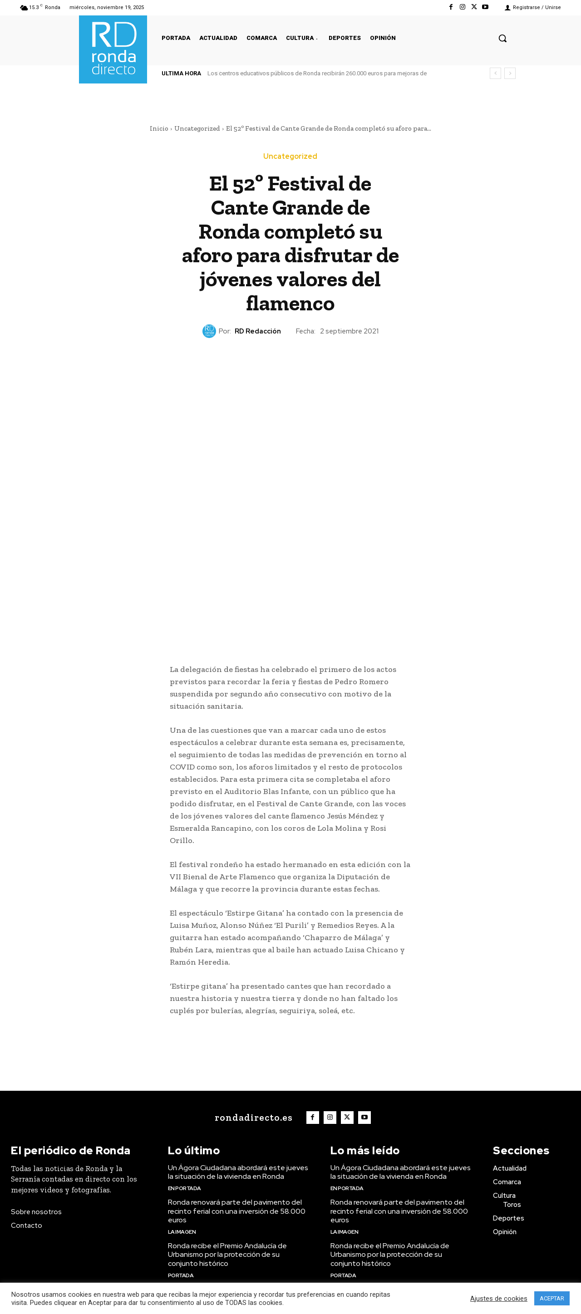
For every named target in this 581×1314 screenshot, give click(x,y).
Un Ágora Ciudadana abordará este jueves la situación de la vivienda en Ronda (238, 1172)
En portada (184, 1188)
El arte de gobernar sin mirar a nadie (254, 73)
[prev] (495, 73)
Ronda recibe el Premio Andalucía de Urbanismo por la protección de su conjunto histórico (227, 1254)
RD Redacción (258, 331)
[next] (510, 73)
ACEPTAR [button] (552, 1298)
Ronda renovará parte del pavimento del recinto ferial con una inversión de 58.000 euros (236, 1210)
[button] (502, 38)
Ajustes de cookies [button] (498, 1298)
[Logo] (251, 1117)
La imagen (182, 1232)
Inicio (159, 128)
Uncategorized (197, 128)
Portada (181, 1275)
